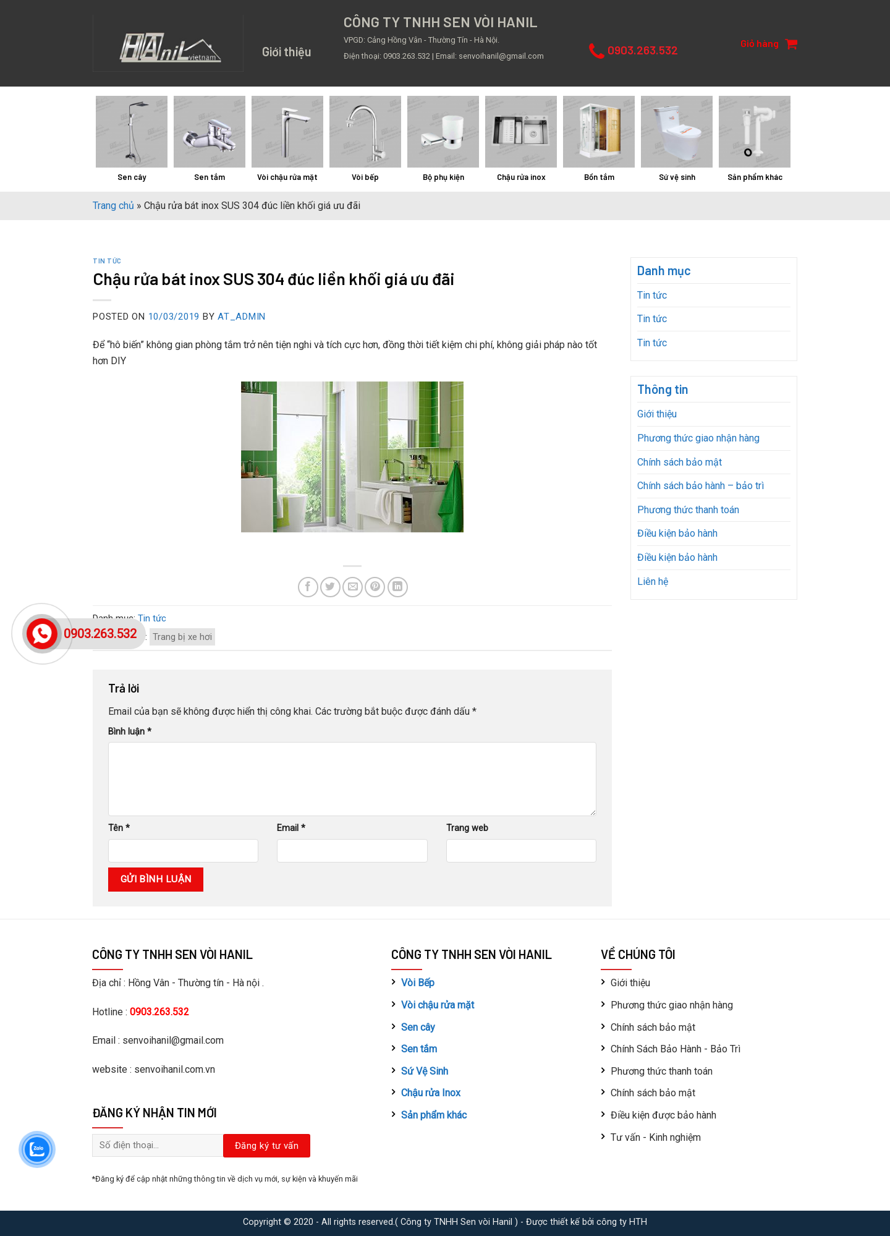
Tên (119, 828)
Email (291, 828)
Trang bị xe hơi (182, 636)
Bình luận (129, 732)
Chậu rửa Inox (430, 1093)
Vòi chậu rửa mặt (437, 1005)
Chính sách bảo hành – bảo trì (700, 486)
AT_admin (242, 316)
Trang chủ (113, 205)
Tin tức (107, 261)
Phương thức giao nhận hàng (698, 438)
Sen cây (418, 1027)
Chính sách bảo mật (679, 462)
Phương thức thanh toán (688, 510)
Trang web (467, 828)
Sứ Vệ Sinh (424, 1071)
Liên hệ (652, 581)
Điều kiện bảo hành (677, 533)
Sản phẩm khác (434, 1115)
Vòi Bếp (417, 983)
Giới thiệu (657, 414)
